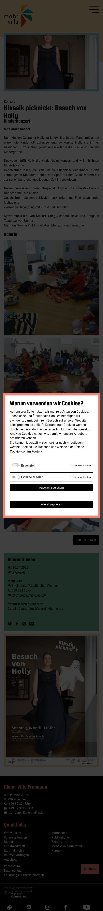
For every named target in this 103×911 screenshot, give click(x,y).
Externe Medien (32, 477)
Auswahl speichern (51, 487)
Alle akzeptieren (51, 504)
